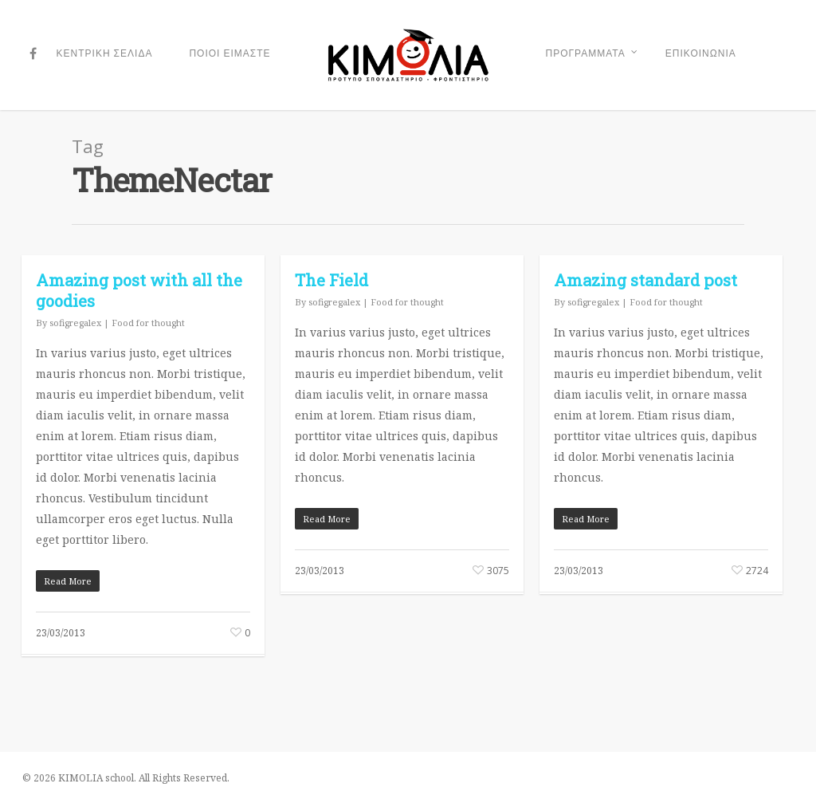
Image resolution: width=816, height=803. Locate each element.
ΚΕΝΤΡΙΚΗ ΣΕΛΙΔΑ (105, 53)
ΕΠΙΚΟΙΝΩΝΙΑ (700, 53)
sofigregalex (75, 323)
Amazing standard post (645, 280)
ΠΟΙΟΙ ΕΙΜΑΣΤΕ (229, 53)
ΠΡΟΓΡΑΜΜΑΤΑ (592, 55)
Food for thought (148, 323)
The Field (331, 280)
